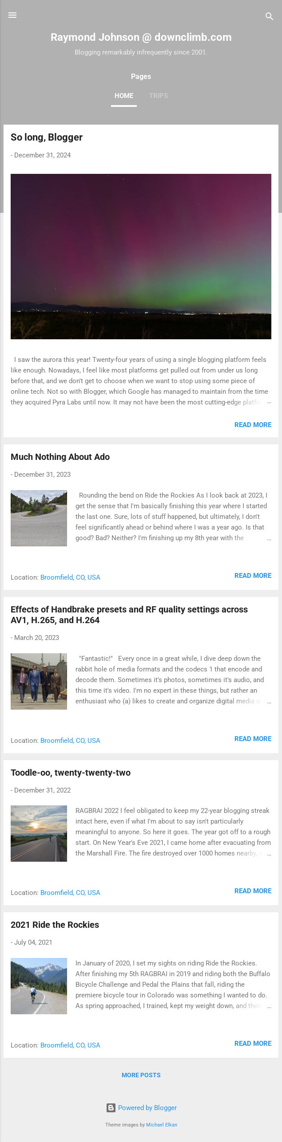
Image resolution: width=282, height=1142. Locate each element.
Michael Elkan (161, 1125)
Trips (158, 96)
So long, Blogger (47, 137)
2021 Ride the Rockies (55, 924)
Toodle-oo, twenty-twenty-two (71, 772)
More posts (141, 1075)
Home (124, 96)
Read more (252, 425)
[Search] (269, 17)
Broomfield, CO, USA (70, 577)
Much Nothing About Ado (60, 456)
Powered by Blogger (141, 1108)
